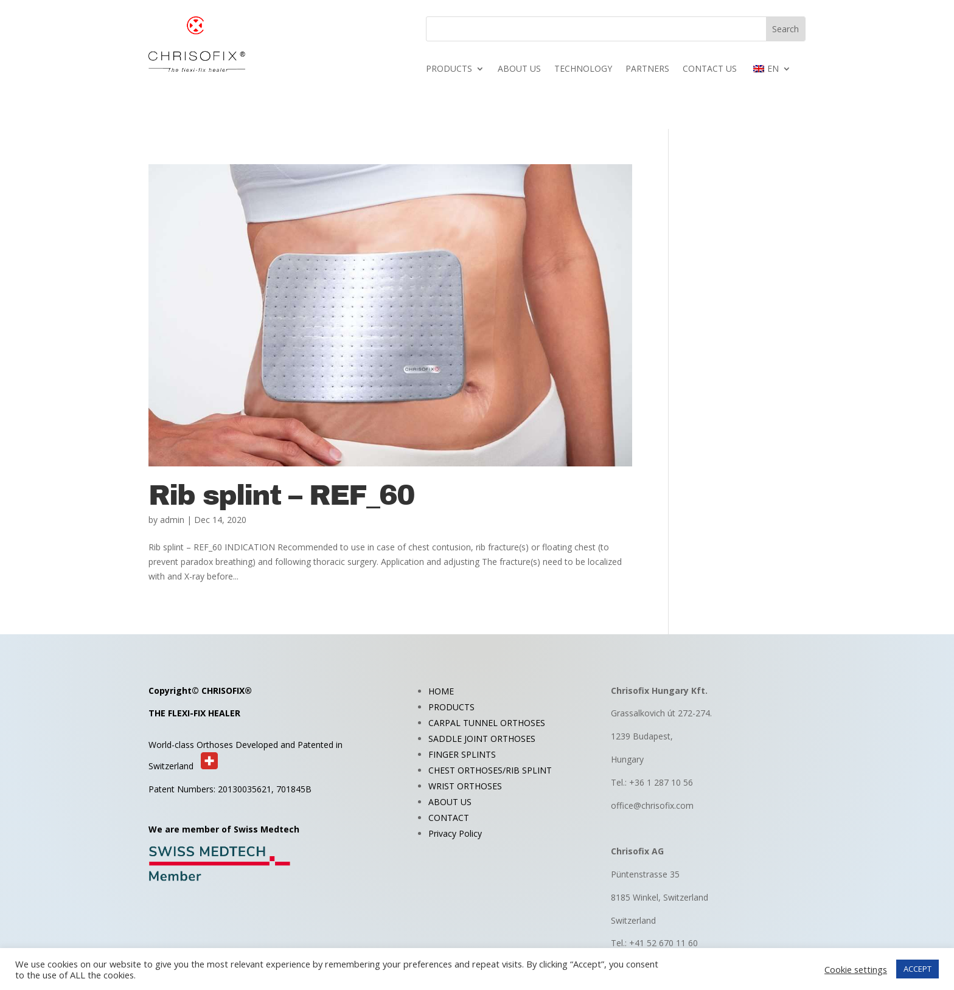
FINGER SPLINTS (462, 754)
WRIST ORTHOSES (465, 786)
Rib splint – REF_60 (281, 495)
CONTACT (448, 817)
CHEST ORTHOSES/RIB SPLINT (490, 770)
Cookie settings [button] (855, 969)
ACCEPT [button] (917, 968)
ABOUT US (519, 69)
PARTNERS (647, 69)
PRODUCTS (449, 69)
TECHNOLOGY (583, 69)
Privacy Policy (455, 833)
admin (172, 519)
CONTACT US (710, 69)
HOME (441, 691)
